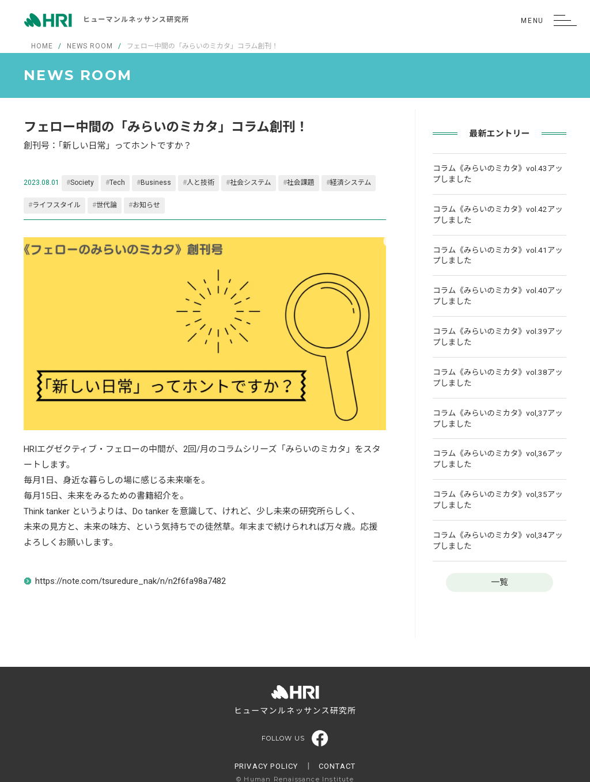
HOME (41, 46)
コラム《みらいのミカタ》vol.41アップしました (498, 255)
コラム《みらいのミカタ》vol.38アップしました (498, 377)
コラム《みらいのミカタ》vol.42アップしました (498, 214)
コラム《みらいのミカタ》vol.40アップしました (498, 296)
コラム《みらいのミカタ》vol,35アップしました (498, 499)
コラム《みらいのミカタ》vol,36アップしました (498, 459)
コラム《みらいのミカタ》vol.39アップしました (498, 337)
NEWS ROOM (90, 46)
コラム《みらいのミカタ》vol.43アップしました (498, 174)
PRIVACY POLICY (266, 766)
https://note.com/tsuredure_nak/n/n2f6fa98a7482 (130, 581)
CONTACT (337, 766)
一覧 (499, 582)
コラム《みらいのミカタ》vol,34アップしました (498, 540)
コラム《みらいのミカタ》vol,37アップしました (498, 418)
